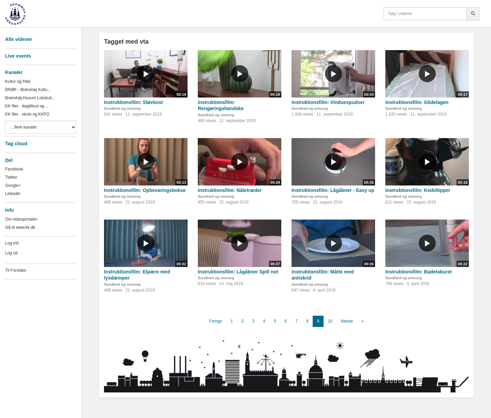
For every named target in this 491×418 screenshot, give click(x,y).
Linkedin (12, 193)
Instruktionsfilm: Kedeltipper (417, 190)
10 (330, 321)
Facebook (14, 169)
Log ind (11, 243)
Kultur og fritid (17, 81)
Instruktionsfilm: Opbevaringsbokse (145, 190)
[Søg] (472, 13)
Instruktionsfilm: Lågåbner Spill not (238, 271)
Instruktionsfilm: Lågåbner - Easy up (333, 190)
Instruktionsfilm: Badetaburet (418, 271)
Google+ (13, 185)
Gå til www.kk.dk (20, 227)
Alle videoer (18, 39)
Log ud (11, 253)
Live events (18, 56)
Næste (347, 321)
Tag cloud (16, 143)
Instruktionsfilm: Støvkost (133, 102)
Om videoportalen (21, 219)
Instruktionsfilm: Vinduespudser (328, 102)
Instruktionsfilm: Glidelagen (416, 102)
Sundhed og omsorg (122, 108)
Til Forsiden (15, 270)
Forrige (215, 321)
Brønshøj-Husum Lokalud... (30, 97)
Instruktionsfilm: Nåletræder (230, 190)
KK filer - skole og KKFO (27, 114)
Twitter (11, 177)
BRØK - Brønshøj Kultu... (28, 89)
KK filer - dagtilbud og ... (27, 106)
